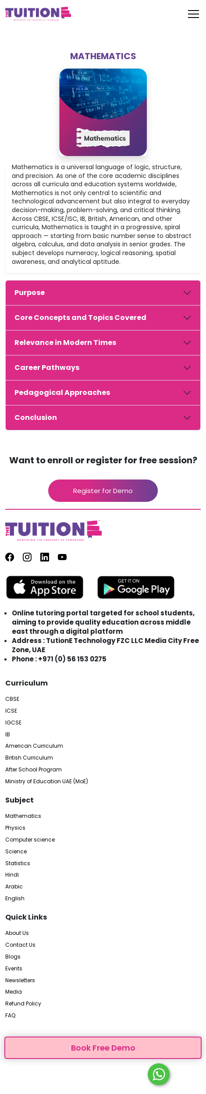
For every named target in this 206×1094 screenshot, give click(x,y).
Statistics (17, 863)
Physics (15, 827)
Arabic (14, 886)
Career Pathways (46, 367)
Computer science (30, 839)
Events (13, 968)
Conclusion (35, 417)
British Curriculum (29, 757)
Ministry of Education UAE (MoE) (46, 781)
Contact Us (20, 944)
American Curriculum (34, 745)
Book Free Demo (103, 1047)
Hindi (12, 874)
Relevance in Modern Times (65, 342)
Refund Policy (23, 1003)
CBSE (12, 699)
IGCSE (13, 722)
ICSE (11, 710)
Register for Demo (103, 490)
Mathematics (23, 816)
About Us (17, 933)
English (15, 898)
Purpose (29, 293)
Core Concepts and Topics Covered (80, 318)
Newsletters (20, 980)
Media (13, 991)
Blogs (13, 956)
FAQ (10, 1015)
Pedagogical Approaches (62, 392)
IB (7, 734)
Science (16, 851)
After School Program (33, 769)
